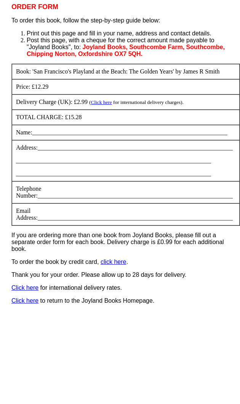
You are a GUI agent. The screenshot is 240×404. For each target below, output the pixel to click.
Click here (101, 102)
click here (113, 262)
